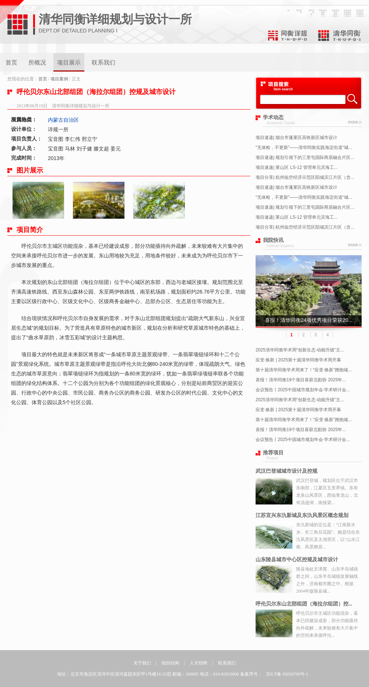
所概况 (37, 62)
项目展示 (69, 62)
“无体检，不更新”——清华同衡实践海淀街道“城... (304, 147)
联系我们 (103, 62)
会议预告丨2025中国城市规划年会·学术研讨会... (303, 389)
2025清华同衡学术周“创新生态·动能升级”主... (300, 350)
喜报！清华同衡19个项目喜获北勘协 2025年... (301, 379)
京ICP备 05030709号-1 (287, 674)
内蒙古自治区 (63, 120)
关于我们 (142, 663)
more (353, 122)
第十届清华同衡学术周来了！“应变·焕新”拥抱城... (304, 369)
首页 (11, 62)
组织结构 (170, 663)
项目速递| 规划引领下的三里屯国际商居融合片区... (305, 157)
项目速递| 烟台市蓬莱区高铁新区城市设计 (296, 137)
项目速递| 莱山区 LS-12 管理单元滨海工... (297, 167)
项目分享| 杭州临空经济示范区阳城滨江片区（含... (305, 177)
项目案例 (59, 78)
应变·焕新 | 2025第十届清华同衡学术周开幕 (298, 359)
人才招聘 (198, 663)
